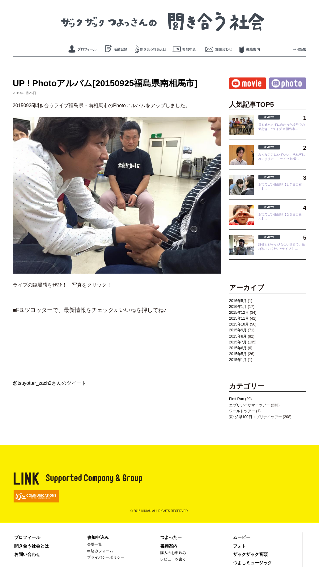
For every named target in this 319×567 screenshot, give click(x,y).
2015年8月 (238, 336)
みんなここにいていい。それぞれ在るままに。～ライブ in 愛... (281, 157)
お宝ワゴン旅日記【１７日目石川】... (280, 187)
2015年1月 (238, 360)
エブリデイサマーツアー (249, 405)
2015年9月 (238, 330)
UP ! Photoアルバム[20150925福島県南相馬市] (105, 83)
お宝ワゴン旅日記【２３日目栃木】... (280, 216)
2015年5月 (238, 354)
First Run (236, 399)
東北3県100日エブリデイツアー (255, 417)
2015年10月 (239, 324)
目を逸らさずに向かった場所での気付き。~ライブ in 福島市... (281, 127)
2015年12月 (239, 312)
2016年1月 (238, 306)
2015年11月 (239, 318)
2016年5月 (238, 301)
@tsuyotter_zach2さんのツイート (49, 383)
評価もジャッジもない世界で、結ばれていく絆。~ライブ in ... (281, 246)
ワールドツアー (242, 411)
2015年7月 (238, 342)
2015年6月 (238, 348)
